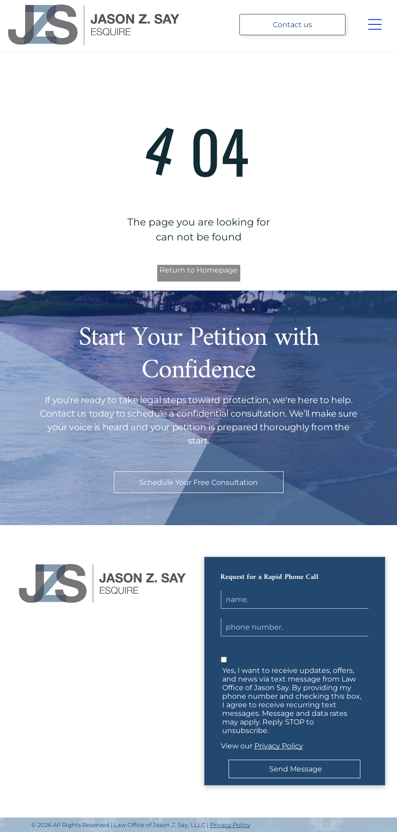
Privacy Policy (278, 746)
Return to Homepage (198, 270)
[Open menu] (375, 24)
